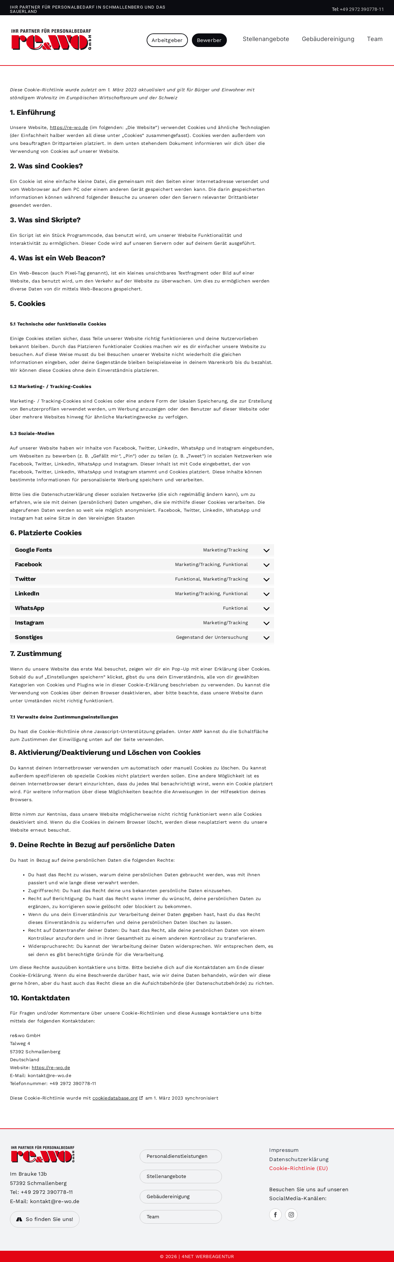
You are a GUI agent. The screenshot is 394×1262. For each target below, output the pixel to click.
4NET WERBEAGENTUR (208, 1256)
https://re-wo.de (69, 127)
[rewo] (51, 31)
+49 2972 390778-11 (362, 9)
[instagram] (291, 1214)
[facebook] (275, 1214)
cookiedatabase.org (114, 1098)
